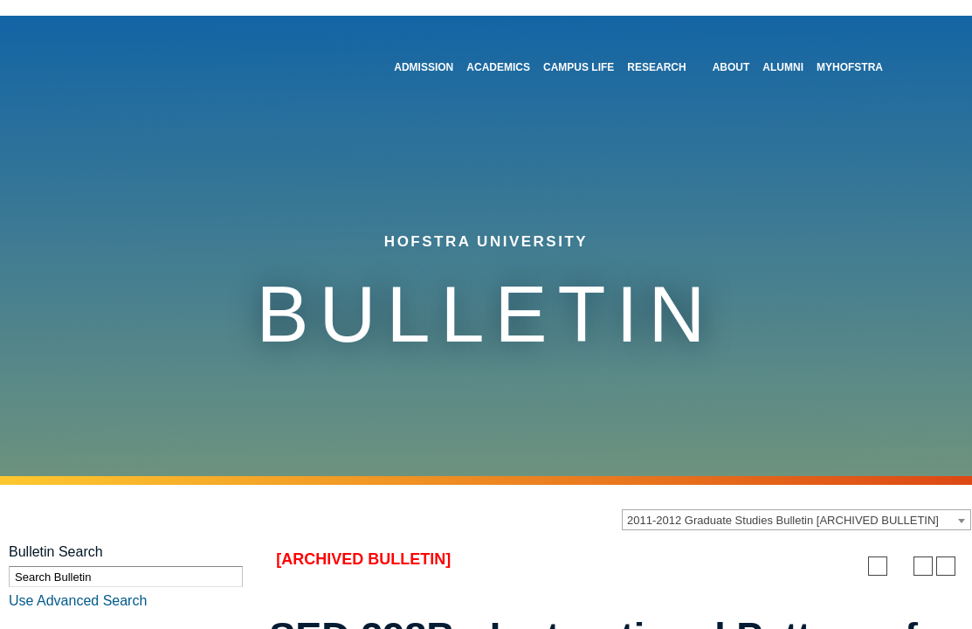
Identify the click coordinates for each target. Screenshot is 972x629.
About (731, 67)
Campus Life (578, 67)
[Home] (133, 62)
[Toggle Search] (915, 60)
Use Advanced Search (78, 600)
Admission (423, 67)
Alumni (782, 67)
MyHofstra (850, 67)
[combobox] (796, 519)
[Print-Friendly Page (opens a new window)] (923, 566)
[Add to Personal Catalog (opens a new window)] (877, 566)
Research (656, 67)
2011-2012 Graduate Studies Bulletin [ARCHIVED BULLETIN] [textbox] (783, 520)
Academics (498, 67)
